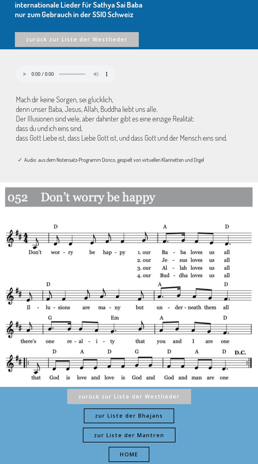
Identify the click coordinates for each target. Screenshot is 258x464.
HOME (129, 454)
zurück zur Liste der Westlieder (77, 39)
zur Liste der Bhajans (129, 415)
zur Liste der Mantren (129, 435)
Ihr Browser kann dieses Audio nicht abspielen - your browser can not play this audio (65, 74)
